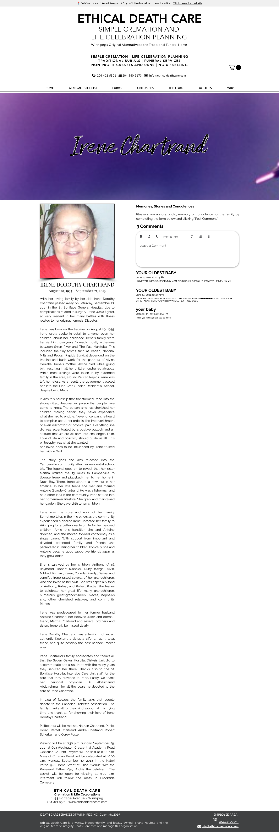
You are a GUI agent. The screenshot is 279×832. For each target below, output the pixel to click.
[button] (235, 67)
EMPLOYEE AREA (225, 814)
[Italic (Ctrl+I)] (149, 236)
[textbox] (187, 253)
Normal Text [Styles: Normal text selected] (170, 236)
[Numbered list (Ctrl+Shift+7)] (200, 236)
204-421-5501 (56, 802)
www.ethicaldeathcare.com (88, 802)
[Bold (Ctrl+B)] (141, 236)
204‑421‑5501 (106, 75)
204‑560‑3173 (132, 75)
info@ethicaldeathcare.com (167, 75)
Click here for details (187, 3)
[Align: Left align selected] (192, 236)
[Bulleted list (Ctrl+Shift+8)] (208, 236)
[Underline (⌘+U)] (157, 236)
